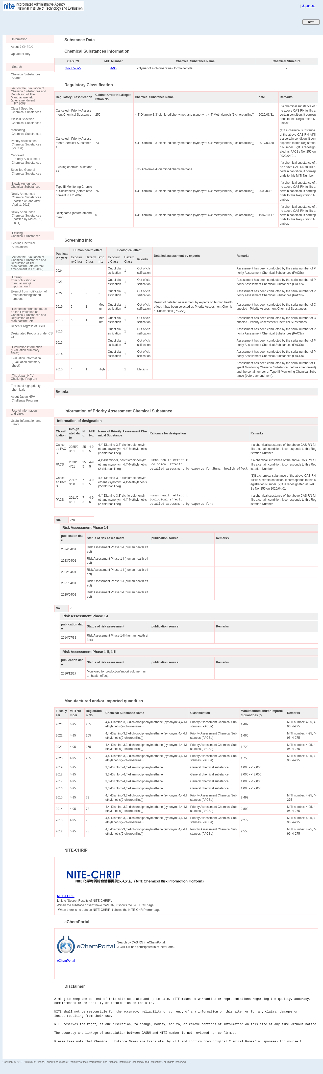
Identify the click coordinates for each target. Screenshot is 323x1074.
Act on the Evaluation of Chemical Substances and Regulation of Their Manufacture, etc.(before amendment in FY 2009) (26, 263)
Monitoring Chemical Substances (26, 131)
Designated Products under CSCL (32, 335)
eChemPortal (66, 960)
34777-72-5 (73, 68)
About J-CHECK (22, 47)
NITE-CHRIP (65, 896)
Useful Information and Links (26, 422)
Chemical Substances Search (25, 76)
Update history (20, 54)
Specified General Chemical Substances (26, 171)
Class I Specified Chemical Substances (26, 110)
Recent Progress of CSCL (28, 326)
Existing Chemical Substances (23, 244)
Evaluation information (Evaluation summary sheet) (26, 361)
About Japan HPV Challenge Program (24, 398)
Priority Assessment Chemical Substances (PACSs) (26, 144)
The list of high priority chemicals (25, 387)
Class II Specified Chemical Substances (26, 120)
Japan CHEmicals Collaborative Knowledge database (64, 22)
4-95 (113, 68)
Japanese (308, 6)
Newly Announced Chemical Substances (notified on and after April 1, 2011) (26, 199)
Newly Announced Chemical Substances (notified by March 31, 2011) (26, 217)
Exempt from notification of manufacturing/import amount (29, 295)
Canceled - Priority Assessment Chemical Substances (26, 159)
